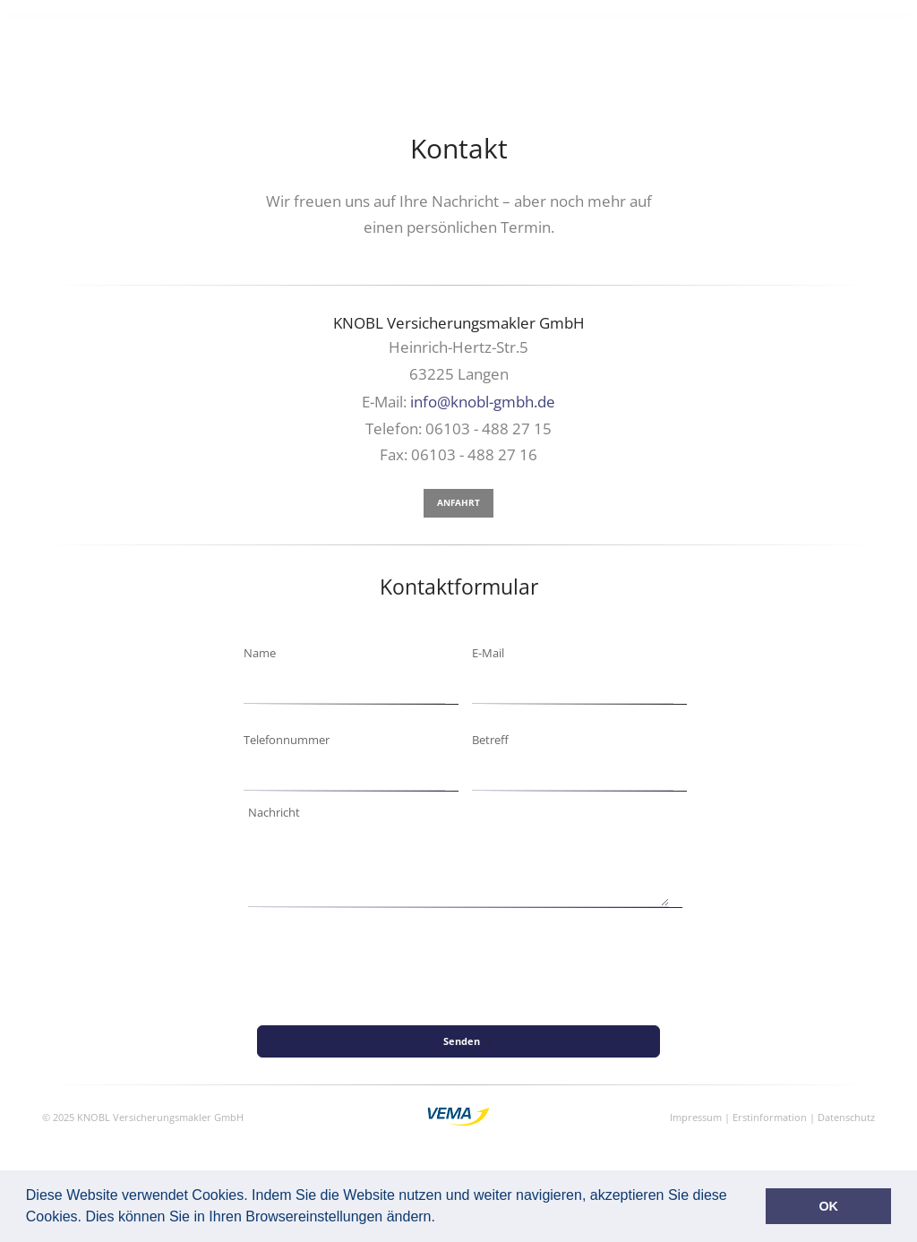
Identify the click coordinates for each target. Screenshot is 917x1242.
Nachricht (274, 812)
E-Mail (488, 653)
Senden (467, 1041)
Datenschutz (846, 1117)
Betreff (490, 740)
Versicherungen (480, 34)
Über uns (767, 34)
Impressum (696, 1117)
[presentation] (406, 1078)
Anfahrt (458, 502)
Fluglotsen (690, 34)
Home (400, 34)
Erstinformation (770, 1117)
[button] (441, 1218)
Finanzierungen (591, 34)
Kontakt (834, 34)
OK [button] (828, 1206)
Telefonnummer (287, 740)
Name (260, 653)
